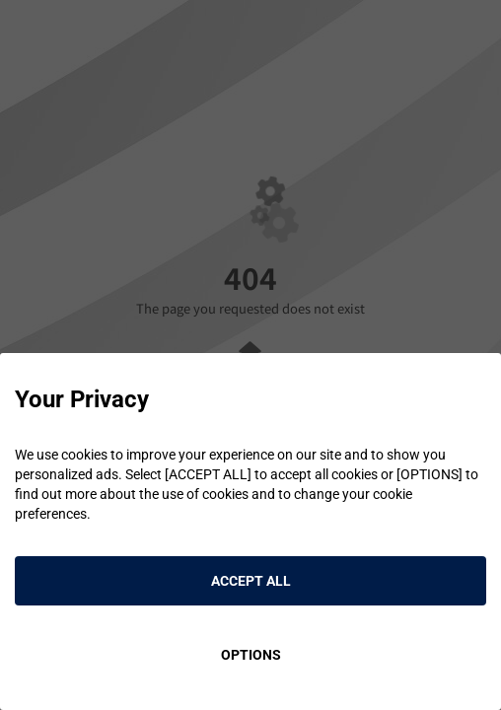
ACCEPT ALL (251, 581)
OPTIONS (251, 655)
